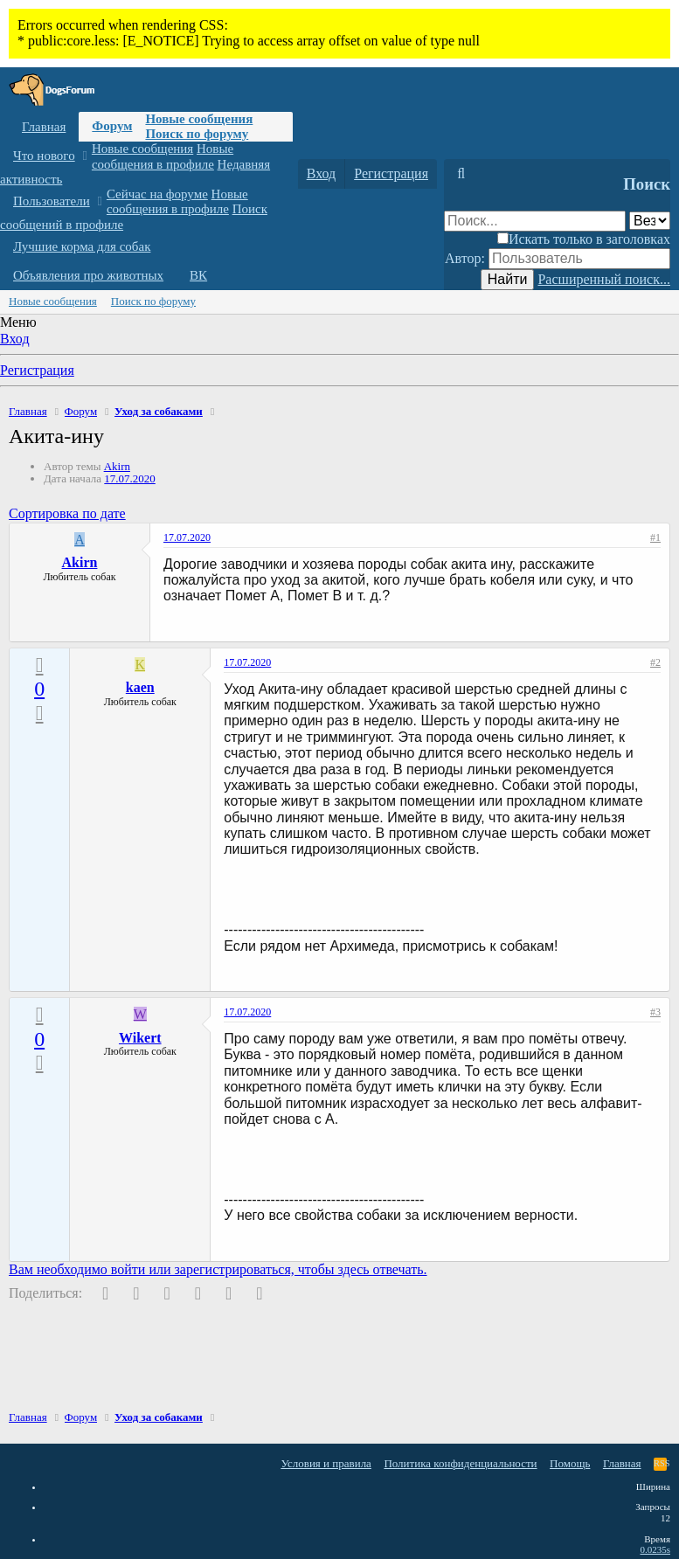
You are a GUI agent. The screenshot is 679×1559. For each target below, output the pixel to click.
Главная (44, 127)
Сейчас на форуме (157, 194)
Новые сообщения (199, 119)
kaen (140, 687)
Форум (112, 126)
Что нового (44, 156)
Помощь (570, 1463)
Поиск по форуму (196, 134)
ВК (198, 275)
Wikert (140, 1037)
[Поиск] (461, 174)
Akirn (117, 466)
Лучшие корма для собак (81, 246)
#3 (655, 1012)
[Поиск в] (649, 220)
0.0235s (655, 1549)
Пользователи (51, 201)
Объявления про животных (88, 275)
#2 (655, 662)
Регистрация (37, 370)
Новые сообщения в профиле (162, 156)
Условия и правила (326, 1463)
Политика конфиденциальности (460, 1463)
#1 (655, 537)
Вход (15, 338)
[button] (84, 156)
